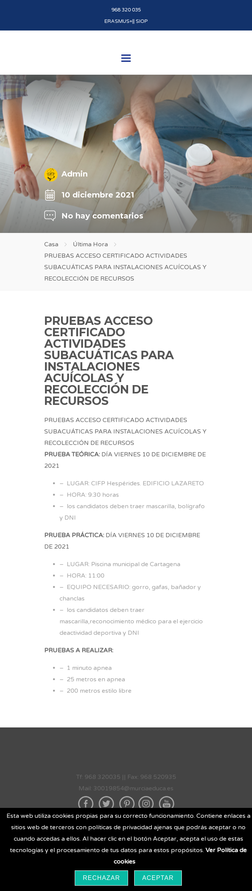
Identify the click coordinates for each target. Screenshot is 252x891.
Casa (51, 244)
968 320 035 (126, 10)
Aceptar (158, 878)
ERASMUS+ (118, 21)
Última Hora (90, 244)
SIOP (142, 21)
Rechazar (101, 878)
